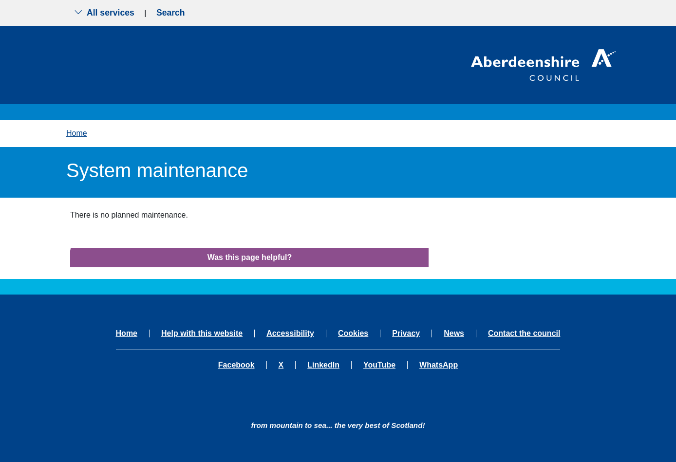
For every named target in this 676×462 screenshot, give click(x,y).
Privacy (406, 333)
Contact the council (524, 333)
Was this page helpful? (249, 257)
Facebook (236, 365)
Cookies (353, 333)
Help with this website (202, 333)
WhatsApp (438, 365)
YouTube (379, 365)
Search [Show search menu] (170, 13)
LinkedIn (323, 365)
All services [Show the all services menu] (104, 12)
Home (76, 133)
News (454, 333)
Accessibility (290, 333)
